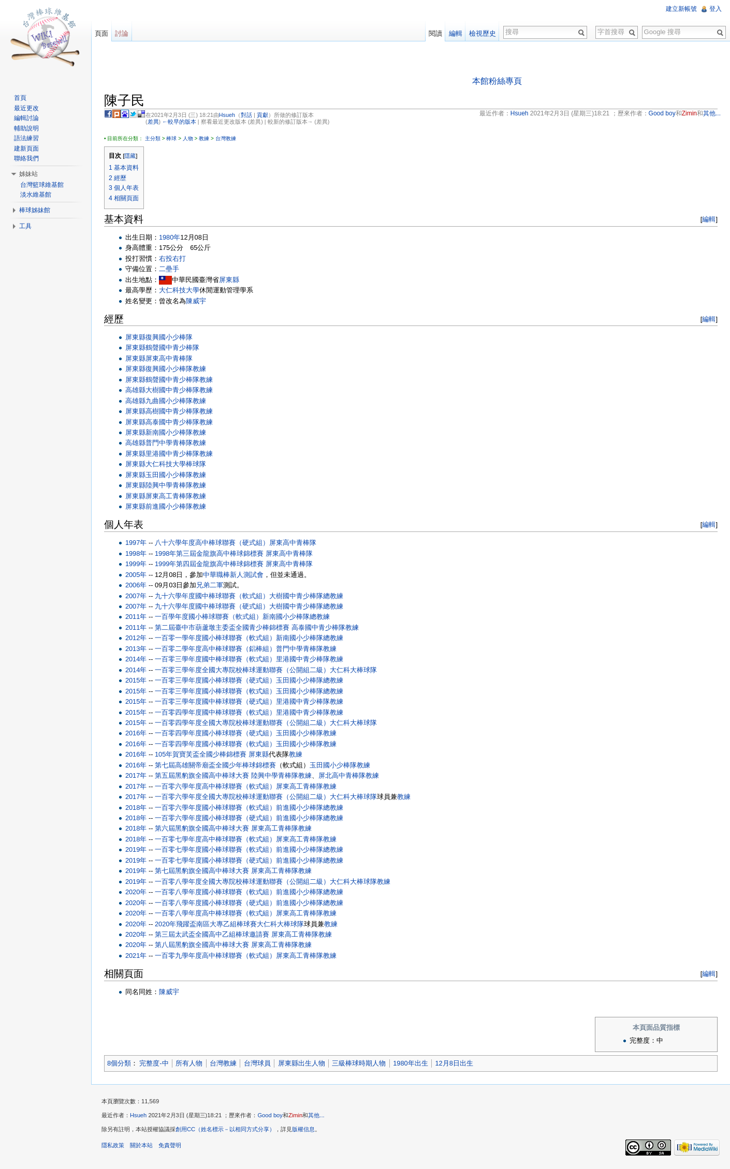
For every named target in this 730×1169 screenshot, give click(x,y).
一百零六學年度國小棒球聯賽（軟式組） (215, 807)
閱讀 (435, 33)
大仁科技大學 (179, 290)
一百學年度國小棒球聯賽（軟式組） (208, 616)
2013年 (136, 649)
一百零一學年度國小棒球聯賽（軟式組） (215, 638)
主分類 (152, 138)
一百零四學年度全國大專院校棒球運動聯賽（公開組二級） (242, 723)
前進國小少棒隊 (169, 506)
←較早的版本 (179, 122)
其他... (316, 1115)
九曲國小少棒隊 (169, 401)
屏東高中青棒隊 (169, 358)
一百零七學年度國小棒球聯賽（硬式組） (215, 860)
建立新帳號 (681, 8)
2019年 (136, 849)
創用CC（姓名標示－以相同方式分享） (225, 1129)
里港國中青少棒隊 (172, 453)
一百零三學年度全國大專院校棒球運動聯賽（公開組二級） (242, 670)
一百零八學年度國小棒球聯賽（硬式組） (215, 903)
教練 (204, 138)
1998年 (136, 553)
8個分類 (119, 1063)
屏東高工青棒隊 (169, 496)
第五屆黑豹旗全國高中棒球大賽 (202, 775)
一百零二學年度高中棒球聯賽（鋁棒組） (215, 649)
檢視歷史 (482, 33)
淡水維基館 (35, 194)
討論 (121, 33)
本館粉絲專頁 (497, 81)
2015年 (136, 680)
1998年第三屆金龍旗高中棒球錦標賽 (209, 553)
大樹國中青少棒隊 (172, 390)
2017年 (136, 775)
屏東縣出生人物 (301, 1063)
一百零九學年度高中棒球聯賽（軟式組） (215, 955)
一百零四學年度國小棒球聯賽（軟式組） (215, 744)
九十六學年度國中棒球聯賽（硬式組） (212, 606)
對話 (246, 115)
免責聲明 (169, 1145)
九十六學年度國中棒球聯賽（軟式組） (212, 596)
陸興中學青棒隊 (169, 485)
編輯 (709, 219)
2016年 (136, 733)
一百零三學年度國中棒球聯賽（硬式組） (215, 701)
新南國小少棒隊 (169, 432)
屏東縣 (229, 280)
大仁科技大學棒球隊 (175, 464)
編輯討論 (26, 118)
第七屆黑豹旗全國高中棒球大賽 (202, 871)
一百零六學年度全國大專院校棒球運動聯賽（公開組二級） (242, 797)
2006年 (136, 585)
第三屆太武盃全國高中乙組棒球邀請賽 (212, 934)
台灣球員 (257, 1063)
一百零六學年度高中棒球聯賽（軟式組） (215, 786)
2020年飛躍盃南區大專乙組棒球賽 (206, 924)
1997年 (136, 542)
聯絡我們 (26, 158)
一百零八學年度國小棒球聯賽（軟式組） (215, 892)
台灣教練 (225, 138)
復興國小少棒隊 (169, 337)
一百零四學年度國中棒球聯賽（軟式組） (215, 712)
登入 (715, 8)
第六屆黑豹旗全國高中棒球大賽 (202, 829)
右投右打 (172, 258)
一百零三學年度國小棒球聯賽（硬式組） (215, 680)
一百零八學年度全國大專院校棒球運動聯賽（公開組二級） (242, 881)
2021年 (136, 955)
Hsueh (227, 115)
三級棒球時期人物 (359, 1063)
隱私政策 (112, 1145)
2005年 (136, 575)
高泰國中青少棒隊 (172, 422)
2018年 (136, 807)
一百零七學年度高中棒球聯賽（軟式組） (215, 839)
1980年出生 (410, 1063)
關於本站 (141, 1145)
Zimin (295, 1115)
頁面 (101, 33)
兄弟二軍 (210, 585)
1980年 (169, 237)
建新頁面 (26, 148)
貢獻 (262, 115)
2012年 (136, 638)
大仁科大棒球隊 (353, 670)
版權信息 (303, 1129)
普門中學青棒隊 (169, 443)
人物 (188, 138)
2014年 (136, 659)
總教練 (333, 596)
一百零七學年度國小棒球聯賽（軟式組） (215, 849)
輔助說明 (26, 128)
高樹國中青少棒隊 (172, 411)
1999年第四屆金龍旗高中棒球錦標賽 (209, 564)
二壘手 (169, 269)
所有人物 (189, 1063)
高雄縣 (135, 390)
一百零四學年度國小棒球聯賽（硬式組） (215, 733)
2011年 (136, 616)
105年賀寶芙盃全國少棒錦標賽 (200, 754)
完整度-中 (153, 1063)
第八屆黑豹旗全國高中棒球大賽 (202, 945)
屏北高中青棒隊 (342, 775)
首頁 (20, 97)
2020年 (136, 892)
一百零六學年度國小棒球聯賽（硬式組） (215, 818)
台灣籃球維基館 (42, 184)
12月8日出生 (454, 1063)
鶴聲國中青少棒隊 (172, 347)
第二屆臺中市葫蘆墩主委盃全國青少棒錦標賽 (222, 627)
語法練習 (26, 138)
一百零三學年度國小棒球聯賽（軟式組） (215, 691)
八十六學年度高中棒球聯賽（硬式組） (212, 542)
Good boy (270, 1115)
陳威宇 (196, 301)
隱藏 (130, 156)
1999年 (136, 564)
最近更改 (26, 108)
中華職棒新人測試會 (233, 575)
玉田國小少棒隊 (169, 475)
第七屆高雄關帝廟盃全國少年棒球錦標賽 (215, 765)
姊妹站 (28, 173)
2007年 (136, 596)
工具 (25, 226)
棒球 (171, 138)
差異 (153, 122)
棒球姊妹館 (34, 210)
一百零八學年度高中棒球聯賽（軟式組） (215, 913)
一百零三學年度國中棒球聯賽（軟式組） (215, 659)
